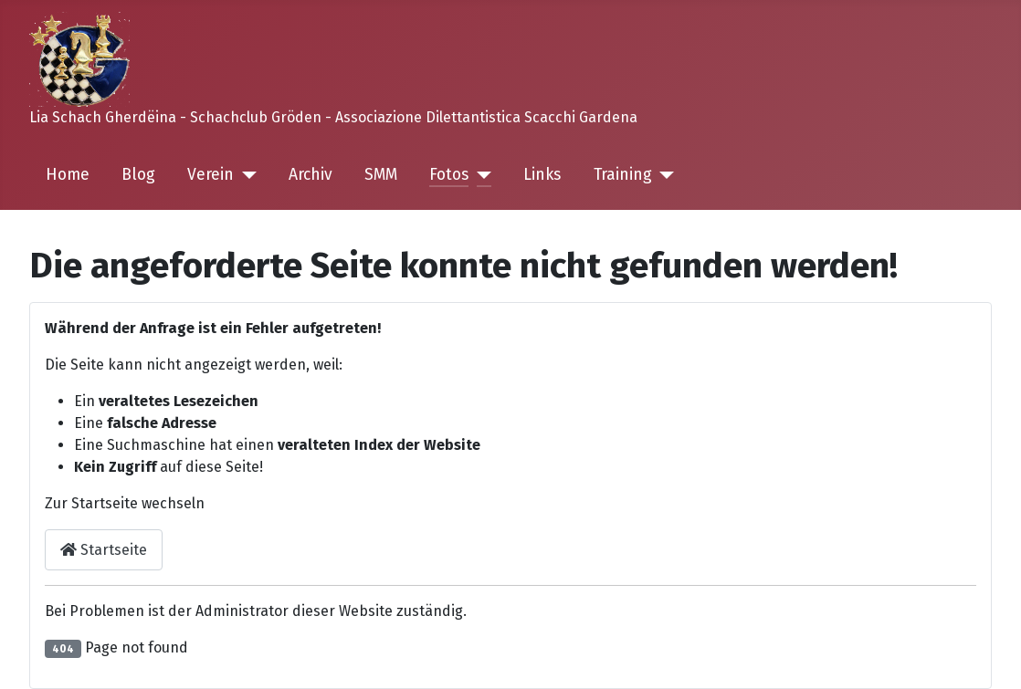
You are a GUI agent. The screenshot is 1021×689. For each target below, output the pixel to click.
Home (67, 174)
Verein (210, 174)
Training (623, 174)
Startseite (103, 550)
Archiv (310, 174)
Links (542, 174)
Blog (138, 174)
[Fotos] (479, 175)
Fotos (448, 174)
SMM (380, 174)
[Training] (663, 175)
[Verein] (245, 175)
